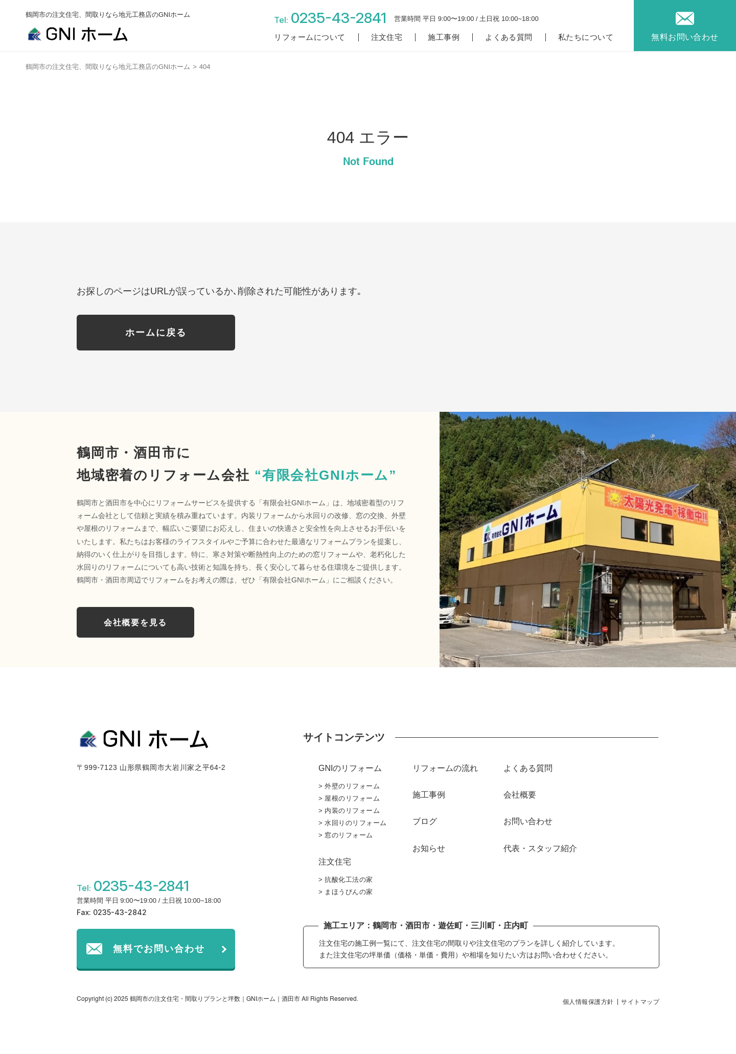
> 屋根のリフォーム (349, 798)
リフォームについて (309, 37)
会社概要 (519, 794)
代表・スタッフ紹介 (540, 848)
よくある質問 (509, 37)
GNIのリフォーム (350, 768)
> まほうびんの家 (345, 892)
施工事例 (443, 37)
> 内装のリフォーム (349, 810)
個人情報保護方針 (588, 1001)
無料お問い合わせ (685, 37)
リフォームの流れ (445, 768)
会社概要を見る (135, 622)
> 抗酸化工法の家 (345, 879)
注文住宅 (387, 37)
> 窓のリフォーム (345, 835)
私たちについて (585, 37)
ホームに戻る (156, 332)
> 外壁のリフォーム (349, 786)
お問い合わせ (528, 821)
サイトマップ (640, 1001)
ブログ (424, 821)
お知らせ (428, 848)
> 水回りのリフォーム (352, 823)
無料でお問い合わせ (159, 949)
